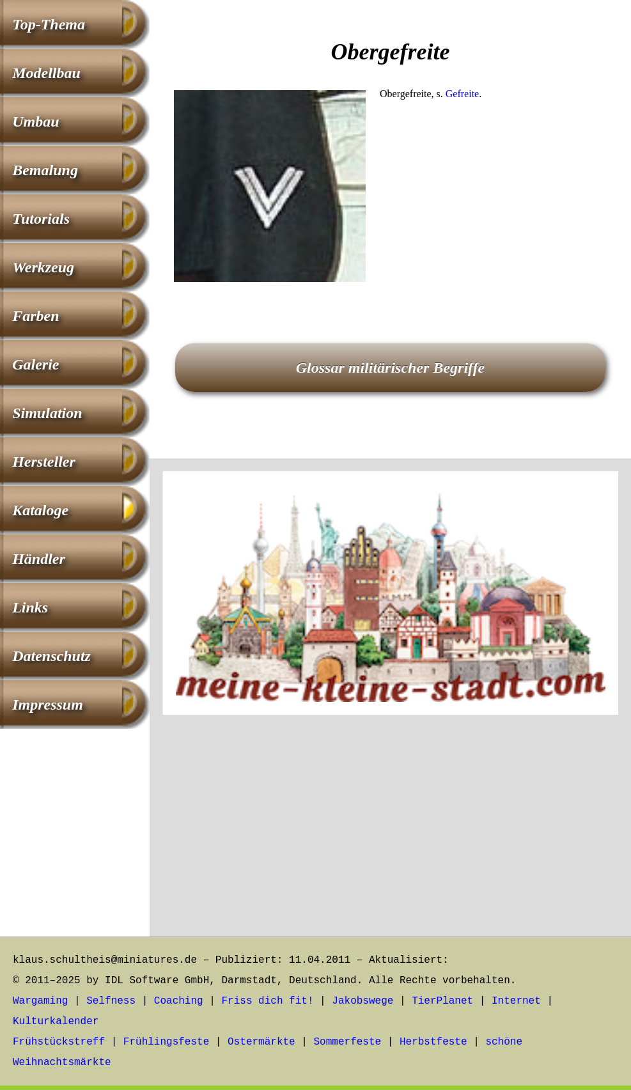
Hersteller (43, 461)
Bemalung (45, 170)
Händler (38, 558)
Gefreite (462, 93)
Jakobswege (362, 1001)
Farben (35, 316)
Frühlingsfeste (166, 1042)
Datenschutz (51, 656)
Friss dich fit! (267, 1001)
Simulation (47, 413)
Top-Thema (48, 24)
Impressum (47, 704)
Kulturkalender (55, 1021)
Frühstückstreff (59, 1042)
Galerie (35, 364)
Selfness (111, 1001)
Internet (516, 1001)
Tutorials (41, 218)
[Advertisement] (390, 384)
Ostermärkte (261, 1042)
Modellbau (46, 73)
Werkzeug (43, 267)
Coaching (178, 1001)
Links (30, 607)
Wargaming (40, 1001)
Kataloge (40, 510)
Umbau (35, 121)
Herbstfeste (433, 1042)
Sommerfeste (348, 1042)
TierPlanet (442, 1001)
